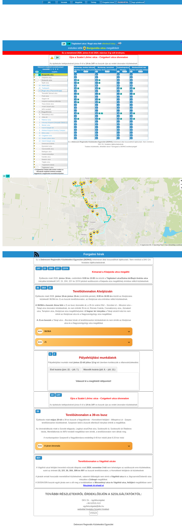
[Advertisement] (93, 21)
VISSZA (93, 513)
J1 (45, 342)
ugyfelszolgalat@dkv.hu (93, 506)
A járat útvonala (52, 446)
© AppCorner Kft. (146, 245)
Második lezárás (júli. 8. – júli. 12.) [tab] (99, 370)
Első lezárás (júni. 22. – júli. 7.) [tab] (64, 370)
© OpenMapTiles (157, 245)
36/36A (47, 331)
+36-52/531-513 (93, 503)
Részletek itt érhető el (93, 485)
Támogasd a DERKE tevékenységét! (124, 147)
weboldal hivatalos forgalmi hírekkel (93, 509)
